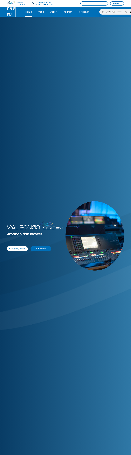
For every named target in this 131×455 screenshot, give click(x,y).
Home (28, 11)
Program (67, 11)
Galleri (53, 11)
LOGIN (116, 3)
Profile (40, 11)
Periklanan (83, 11)
